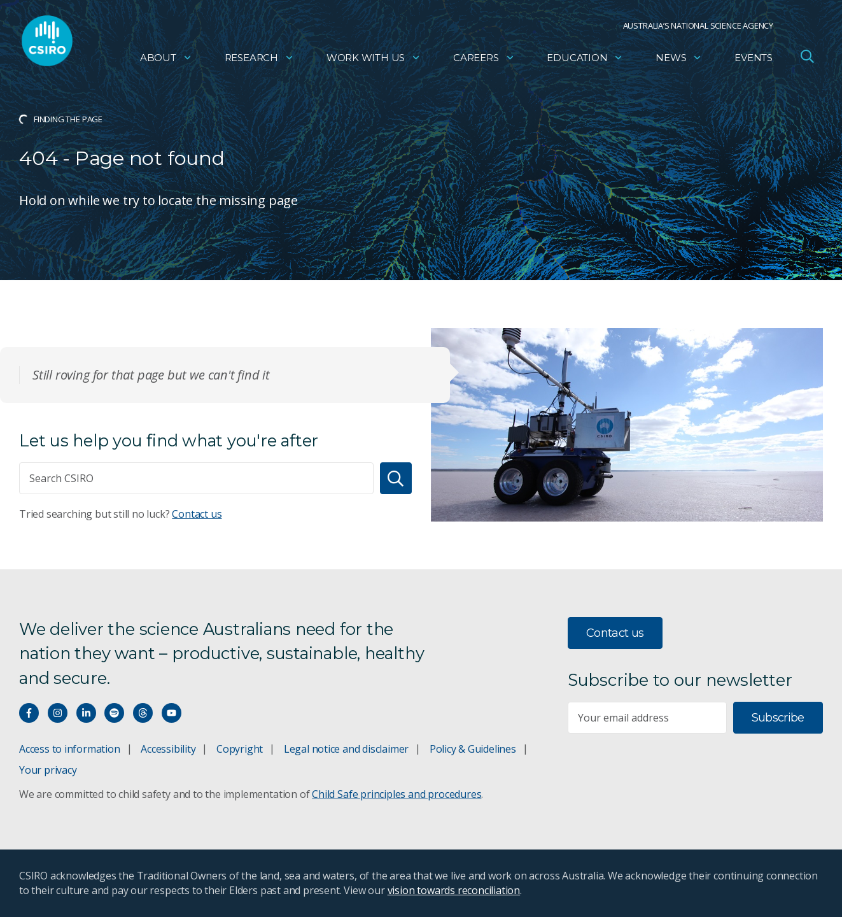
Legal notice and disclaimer (346, 749)
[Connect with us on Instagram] (57, 713)
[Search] (396, 478)
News (679, 61)
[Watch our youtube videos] (171, 713)
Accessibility (168, 749)
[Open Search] (807, 60)
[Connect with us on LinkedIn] (86, 713)
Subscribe (778, 718)
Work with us (373, 61)
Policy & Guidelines (473, 749)
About (166, 61)
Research (259, 61)
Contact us (196, 514)
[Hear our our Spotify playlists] (114, 713)
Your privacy (47, 770)
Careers (484, 61)
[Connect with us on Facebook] (29, 713)
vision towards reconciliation (454, 890)
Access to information (69, 749)
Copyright (239, 749)
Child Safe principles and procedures (396, 794)
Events (753, 61)
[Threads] (143, 713)
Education (585, 61)
